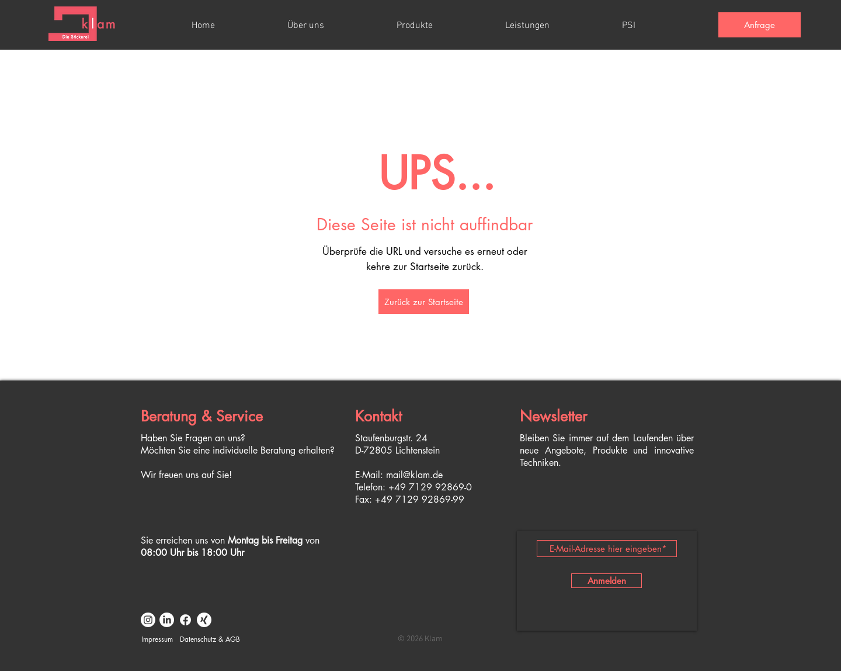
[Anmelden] (606, 580)
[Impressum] (156, 639)
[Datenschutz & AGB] (210, 639)
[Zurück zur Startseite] (423, 301)
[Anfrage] (759, 24)
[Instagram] (148, 620)
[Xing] (204, 620)
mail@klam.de (414, 475)
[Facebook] (185, 620)
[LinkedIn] (166, 620)
